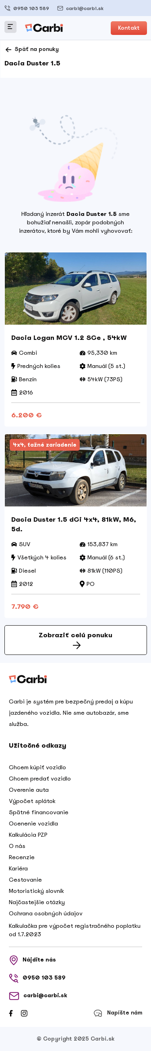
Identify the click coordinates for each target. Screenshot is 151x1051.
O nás (17, 846)
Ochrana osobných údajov (46, 913)
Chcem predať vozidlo (40, 778)
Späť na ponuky (31, 49)
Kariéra (18, 868)
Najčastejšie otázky (37, 902)
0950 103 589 (26, 8)
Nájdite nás (32, 960)
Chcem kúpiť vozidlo (37, 767)
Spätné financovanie (38, 812)
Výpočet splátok (32, 801)
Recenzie (22, 857)
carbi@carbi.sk (80, 8)
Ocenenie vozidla (33, 823)
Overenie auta (29, 789)
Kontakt (129, 27)
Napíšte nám (117, 1013)
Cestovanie (25, 879)
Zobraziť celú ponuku (75, 640)
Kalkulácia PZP (28, 834)
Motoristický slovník (36, 890)
